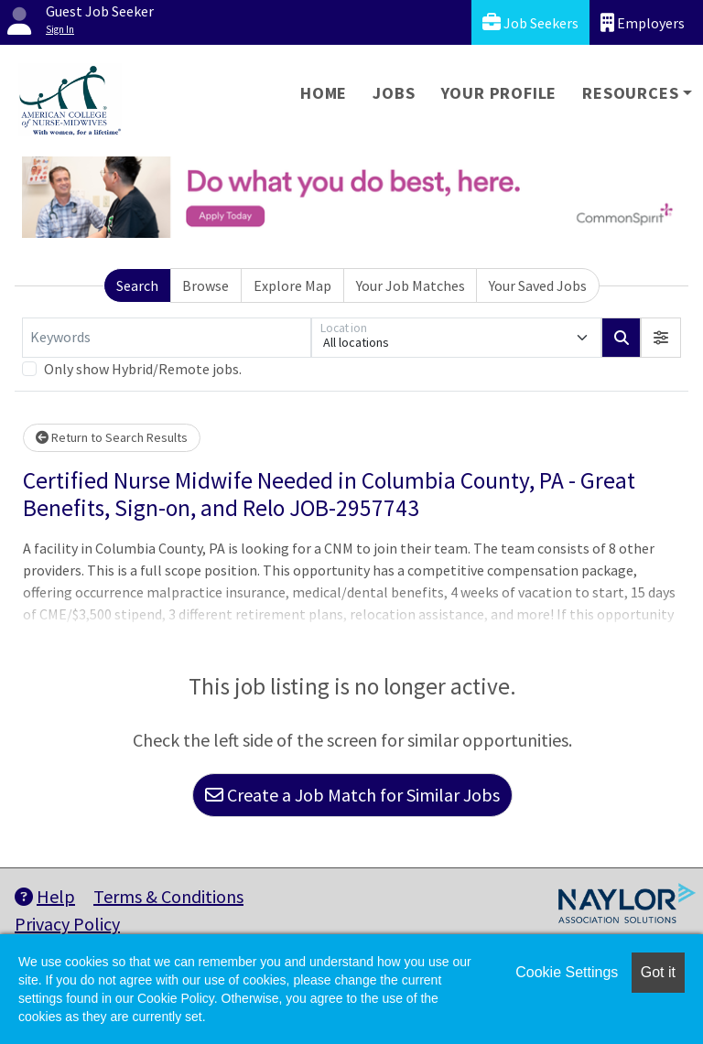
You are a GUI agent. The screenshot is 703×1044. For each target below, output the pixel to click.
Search (137, 285)
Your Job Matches (410, 285)
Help (45, 896)
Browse (205, 285)
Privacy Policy (67, 923)
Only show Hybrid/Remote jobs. (143, 369)
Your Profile (499, 92)
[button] (661, 338)
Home (323, 92)
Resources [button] (630, 92)
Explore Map (292, 285)
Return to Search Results (112, 437)
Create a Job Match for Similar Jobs (352, 794)
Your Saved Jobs (538, 285)
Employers (642, 22)
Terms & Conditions (168, 896)
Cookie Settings (566, 972)
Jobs (394, 92)
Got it (658, 972)
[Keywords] (166, 338)
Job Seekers (530, 22)
